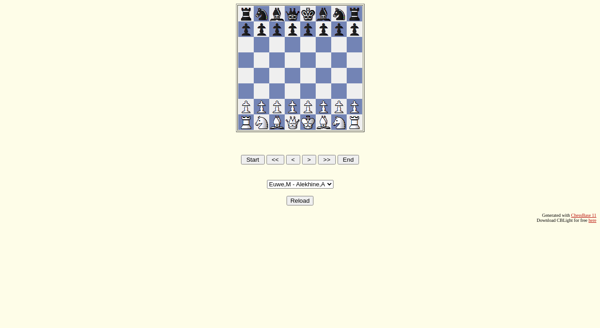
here (592, 220)
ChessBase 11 (583, 215)
